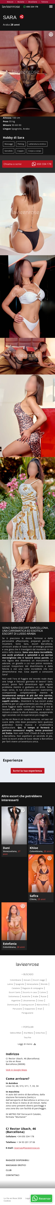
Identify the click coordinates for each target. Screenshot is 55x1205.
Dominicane (12, 1004)
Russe (43, 996)
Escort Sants (15, 992)
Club (9, 1170)
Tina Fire (27, 1037)
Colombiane (15, 980)
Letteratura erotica (37, 144)
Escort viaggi (39, 980)
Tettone (44, 2)
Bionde (44, 984)
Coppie (20, 151)
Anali (40, 1008)
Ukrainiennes (29, 1000)
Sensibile (9, 151)
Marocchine (42, 1004)
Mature (10, 2)
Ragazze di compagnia (32, 988)
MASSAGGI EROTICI (16, 1165)
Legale (29, 1198)
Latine (10, 984)
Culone (42, 992)
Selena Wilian (15, 1032)
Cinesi (40, 1000)
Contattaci (12, 1175)
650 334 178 (32, 6)
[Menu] (51, 6)
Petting (21, 144)
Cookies (7, 1201)
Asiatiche (26, 996)
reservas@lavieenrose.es (27, 1147)
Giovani (27, 980)
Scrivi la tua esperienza (27, 770)
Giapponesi (29, 1008)
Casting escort (27, 1004)
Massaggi (9, 144)
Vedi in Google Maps (16, 1069)
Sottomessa (14, 996)
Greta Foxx (40, 1032)
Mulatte (20, 2)
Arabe (35, 996)
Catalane (16, 988)
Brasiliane (32, 2)
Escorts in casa (30, 992)
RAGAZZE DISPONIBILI (17, 1160)
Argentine (16, 1000)
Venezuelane (33, 984)
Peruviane (17, 1008)
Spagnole (20, 984)
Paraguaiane (27, 1013)
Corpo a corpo (34, 151)
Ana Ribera (28, 1032)
